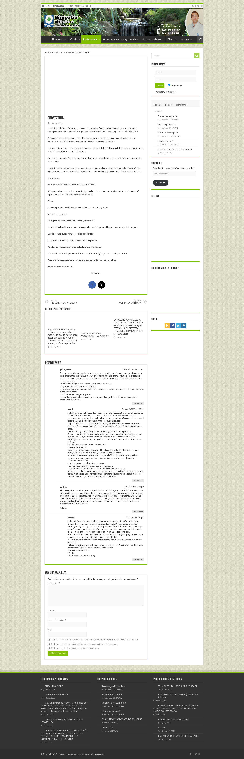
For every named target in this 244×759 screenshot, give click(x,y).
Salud (74, 39)
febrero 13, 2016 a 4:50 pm (133, 369)
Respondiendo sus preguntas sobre (120, 39)
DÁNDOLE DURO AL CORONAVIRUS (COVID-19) (95, 335)
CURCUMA (107, 727)
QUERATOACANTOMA (125, 302)
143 (178, 136)
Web (50, 630)
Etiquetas (158, 111)
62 (117, 731)
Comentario (54, 583)
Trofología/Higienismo (168, 116)
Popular (168, 105)
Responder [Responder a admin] (138, 480)
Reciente (157, 105)
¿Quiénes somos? (165, 141)
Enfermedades (90, 39)
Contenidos (58, 39)
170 (176, 128)
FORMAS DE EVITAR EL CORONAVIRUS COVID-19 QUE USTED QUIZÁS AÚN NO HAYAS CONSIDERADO (175, 708)
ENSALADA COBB (54, 686)
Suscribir (160, 182)
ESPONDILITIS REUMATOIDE (173, 719)
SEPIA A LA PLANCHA (56, 694)
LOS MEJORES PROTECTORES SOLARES (178, 736)
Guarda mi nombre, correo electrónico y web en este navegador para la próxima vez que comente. (95, 639)
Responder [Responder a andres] (138, 512)
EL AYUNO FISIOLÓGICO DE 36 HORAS (175, 149)
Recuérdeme (175, 85)
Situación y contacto (166, 124)
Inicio (46, 39)
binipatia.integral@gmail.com (99, 466)
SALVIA (161, 727)
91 (173, 153)
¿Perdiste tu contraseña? (165, 92)
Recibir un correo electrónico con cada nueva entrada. (75, 648)
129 (178, 144)
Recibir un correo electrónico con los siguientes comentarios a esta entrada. (84, 644)
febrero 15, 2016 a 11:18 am (133, 409)
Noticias (172, 39)
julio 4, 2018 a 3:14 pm (135, 517)
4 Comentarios (57, 123)
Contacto (186, 39)
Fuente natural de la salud (80, 6)
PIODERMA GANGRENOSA (67, 302)
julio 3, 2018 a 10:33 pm (134, 487)
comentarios (181, 105)
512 (177, 120)
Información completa (168, 133)
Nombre (52, 610)
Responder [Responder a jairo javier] (138, 403)
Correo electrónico (57, 620)
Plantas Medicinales (152, 39)
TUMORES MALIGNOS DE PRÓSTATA (177, 686)
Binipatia (56, 52)
